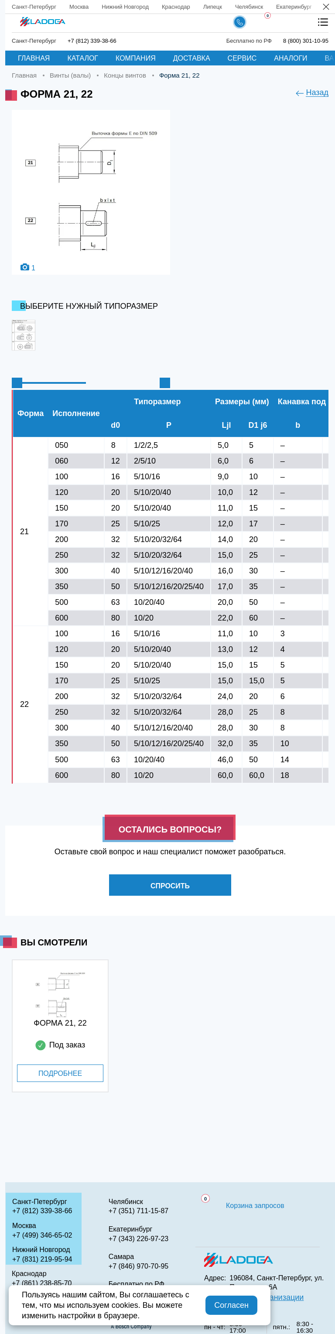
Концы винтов (125, 75)
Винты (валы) (70, 75)
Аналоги (290, 58)
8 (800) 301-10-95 (305, 41)
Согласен (231, 1305)
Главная (34, 58)
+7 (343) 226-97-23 (138, 1238)
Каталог (82, 58)
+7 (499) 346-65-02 (42, 1235)
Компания (136, 58)
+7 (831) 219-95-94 (42, 1259)
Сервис (242, 58)
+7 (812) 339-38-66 (92, 41)
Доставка (191, 58)
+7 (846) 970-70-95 (138, 1266)
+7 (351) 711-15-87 (138, 1211)
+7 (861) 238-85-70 (42, 1283)
